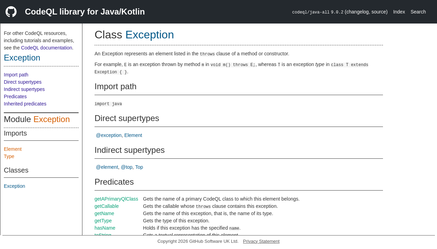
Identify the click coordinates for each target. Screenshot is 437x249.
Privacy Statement (261, 241)
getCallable (107, 206)
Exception (22, 57)
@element (107, 167)
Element (12, 149)
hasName (105, 228)
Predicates (15, 96)
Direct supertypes (23, 82)
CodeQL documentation (46, 47)
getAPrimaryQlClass (116, 199)
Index (399, 12)
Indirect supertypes (24, 89)
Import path (16, 74)
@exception (109, 135)
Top (139, 167)
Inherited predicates (25, 104)
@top (127, 167)
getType (103, 220)
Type (9, 156)
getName (104, 213)
